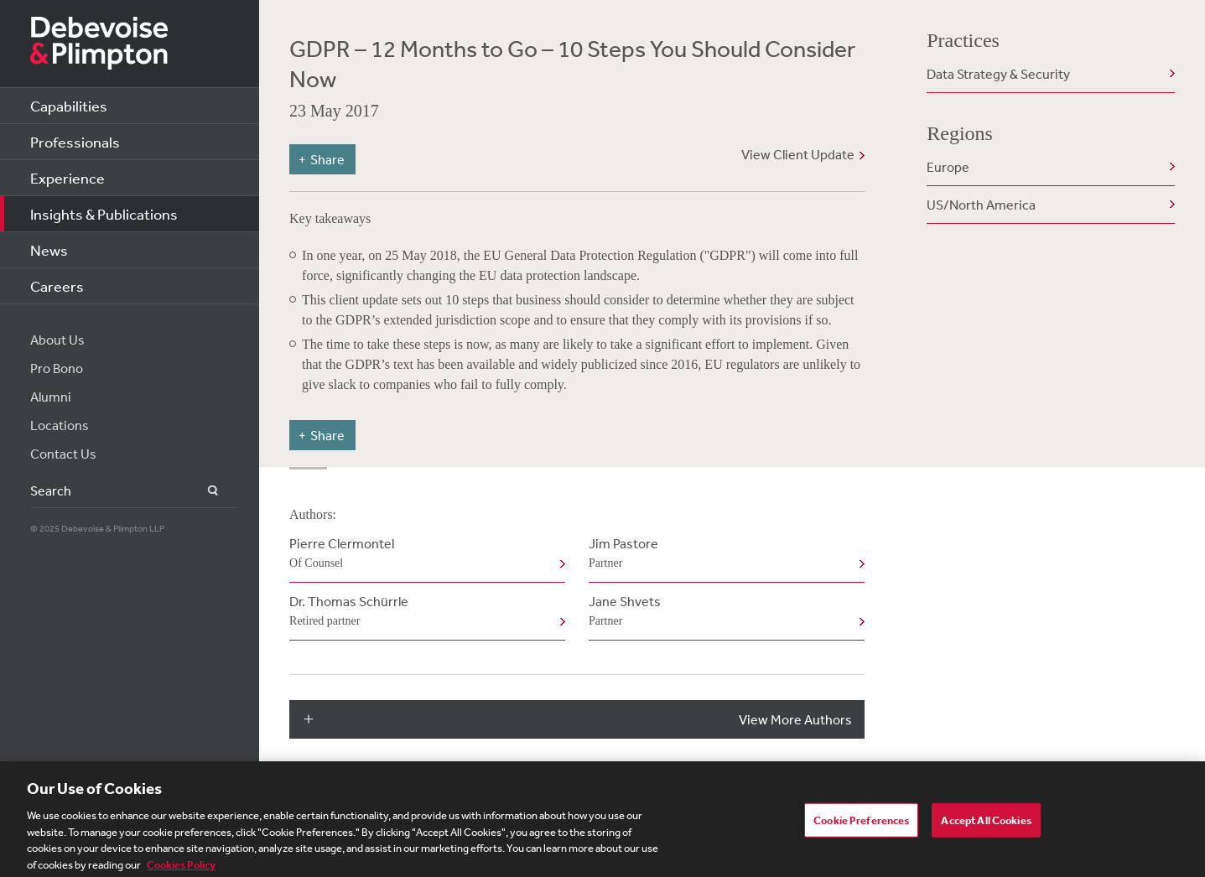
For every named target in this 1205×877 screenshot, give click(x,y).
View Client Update (797, 154)
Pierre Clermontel (423, 554)
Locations (59, 425)
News (49, 250)
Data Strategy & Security (998, 73)
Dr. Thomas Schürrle (423, 612)
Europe (948, 166)
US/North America (981, 204)
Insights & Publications (104, 214)
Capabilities (68, 105)
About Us (57, 339)
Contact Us (63, 453)
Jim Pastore (723, 554)
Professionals (75, 141)
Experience (67, 178)
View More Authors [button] (795, 719)
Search (203, 491)
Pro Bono (56, 368)
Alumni (50, 396)
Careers (57, 286)
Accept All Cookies (986, 825)
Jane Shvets (723, 612)
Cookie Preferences (861, 825)
